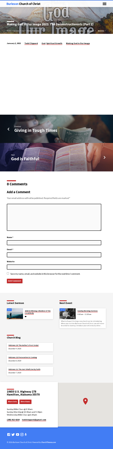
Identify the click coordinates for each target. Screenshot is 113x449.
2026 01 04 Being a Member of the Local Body (38, 312)
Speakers (91, 31)
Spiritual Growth (54, 43)
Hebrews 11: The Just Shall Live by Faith (24, 369)
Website (11, 261)
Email (10, 249)
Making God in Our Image (78, 43)
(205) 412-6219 (13, 419)
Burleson (23, 3)
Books (81, 31)
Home (9, 31)
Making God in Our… (33, 31)
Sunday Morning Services (87, 311)
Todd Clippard (31, 43)
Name (10, 237)
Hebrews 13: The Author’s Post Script (23, 345)
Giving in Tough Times (35, 130)
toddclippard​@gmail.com (34, 419)
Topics (64, 31)
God (23, 31)
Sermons (16, 31)
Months (102, 31)
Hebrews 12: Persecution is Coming (22, 357)
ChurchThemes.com (48, 442)
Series (72, 31)
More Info (12, 401)
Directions (25, 401)
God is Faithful (25, 158)
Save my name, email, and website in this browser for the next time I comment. (45, 274)
